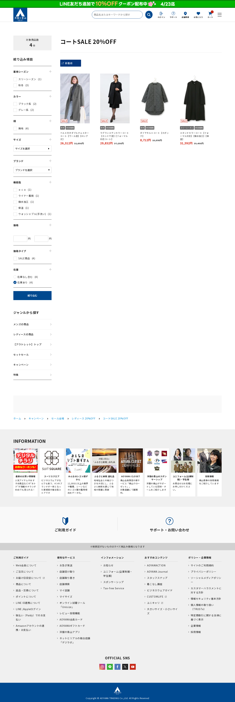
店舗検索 (185, 17)
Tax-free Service (113, 588)
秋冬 (21, 85)
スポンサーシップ (113, 582)
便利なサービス (66, 557)
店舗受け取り (67, 571)
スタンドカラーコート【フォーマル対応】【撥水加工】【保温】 (194, 136)
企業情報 (196, 625)
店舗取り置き (67, 578)
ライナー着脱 (26, 195)
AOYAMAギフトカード (72, 625)
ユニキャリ (153, 603)
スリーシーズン (27, 79)
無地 (21, 128)
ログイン (161, 17)
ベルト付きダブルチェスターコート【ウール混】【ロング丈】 (74, 136)
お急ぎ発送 (66, 565)
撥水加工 (23, 201)
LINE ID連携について (28, 603)
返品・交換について (27, 590)
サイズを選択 (22, 148)
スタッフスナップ (157, 578)
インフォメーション (112, 557)
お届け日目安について (28, 578)
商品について (23, 584)
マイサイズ (66, 596)
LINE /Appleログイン (28, 609)
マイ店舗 (65, 590)
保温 (21, 208)
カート (210, 14)
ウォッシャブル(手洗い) (32, 214)
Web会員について (26, 565)
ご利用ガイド (21, 557)
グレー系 (23, 110)
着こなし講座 (154, 584)
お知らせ (108, 565)
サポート (173, 17)
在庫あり (22, 282)
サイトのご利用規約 (202, 565)
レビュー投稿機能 (70, 613)
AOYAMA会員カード (71, 619)
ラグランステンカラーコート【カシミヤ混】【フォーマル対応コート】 (114, 136)
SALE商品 (24, 258)
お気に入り (198, 17)
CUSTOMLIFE (155, 596)
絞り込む (32, 295)
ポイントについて (26, 596)
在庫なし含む (25, 277)
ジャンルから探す (26, 312)
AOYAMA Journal (157, 571)
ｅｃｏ (22, 189)
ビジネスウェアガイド (160, 590)
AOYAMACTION (156, 565)
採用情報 (196, 632)
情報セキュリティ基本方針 (206, 598)
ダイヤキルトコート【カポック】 (154, 134)
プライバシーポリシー (203, 571)
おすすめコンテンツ (156, 557)
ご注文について (25, 571)
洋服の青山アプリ (70, 632)
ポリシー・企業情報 (199, 557)
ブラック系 (24, 103)
